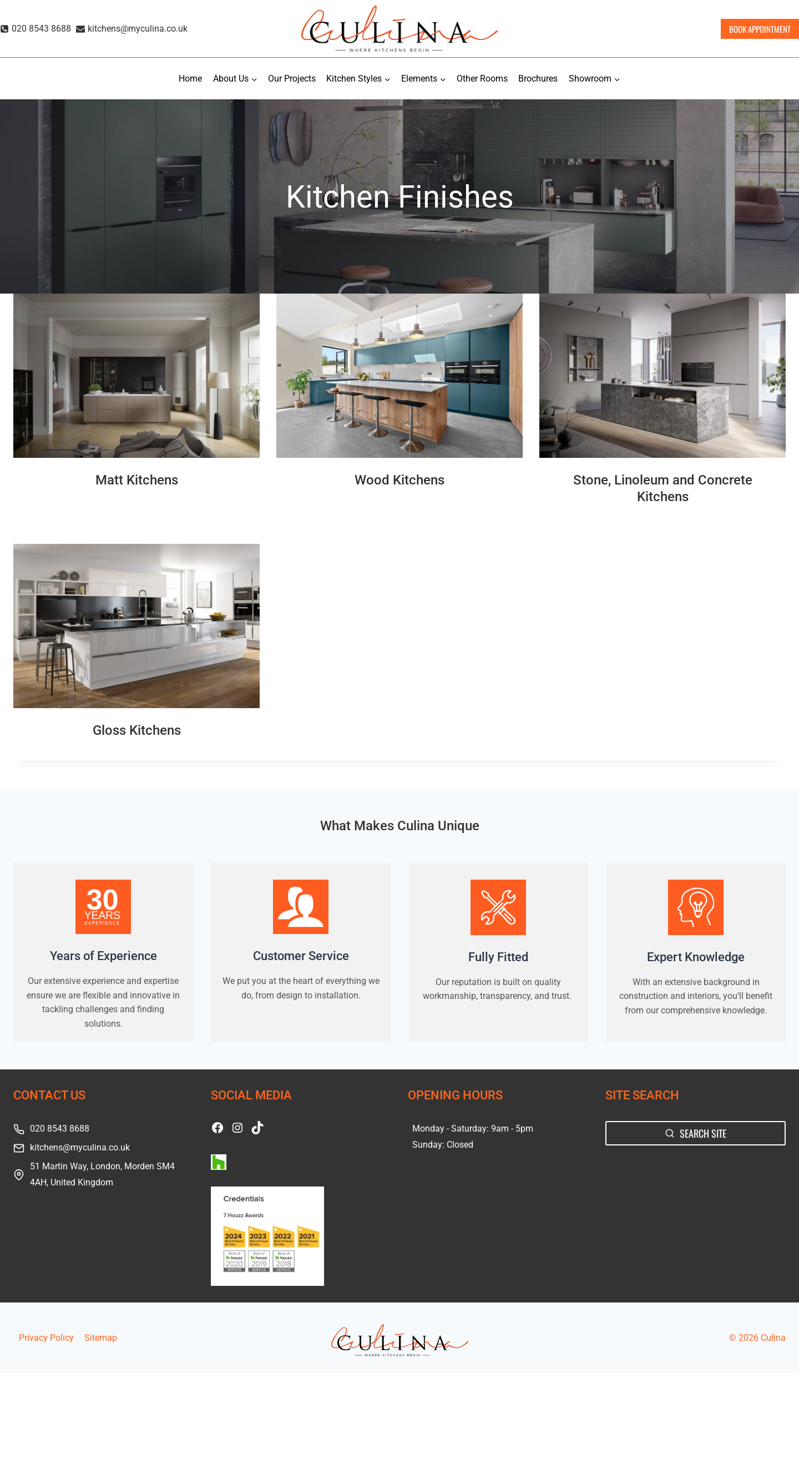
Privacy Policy (46, 1337)
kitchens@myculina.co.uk (80, 1147)
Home (190, 78)
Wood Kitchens (399, 480)
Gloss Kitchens (137, 730)
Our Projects (292, 78)
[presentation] (136, 376)
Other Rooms (482, 78)
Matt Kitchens (136, 480)
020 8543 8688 (59, 1128)
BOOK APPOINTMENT (760, 29)
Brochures (538, 78)
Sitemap (100, 1337)
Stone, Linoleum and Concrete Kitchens (662, 488)
